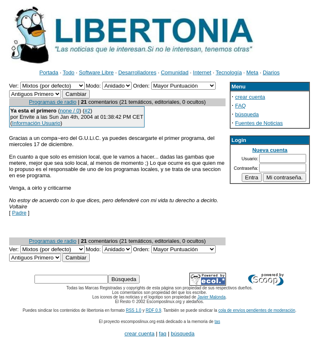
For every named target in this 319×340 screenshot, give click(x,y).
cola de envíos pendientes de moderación (256, 310)
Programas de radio (52, 102)
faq (163, 333)
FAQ (240, 106)
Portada (49, 72)
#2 (87, 111)
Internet (202, 72)
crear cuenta (250, 97)
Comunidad (175, 72)
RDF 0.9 (153, 310)
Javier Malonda (211, 297)
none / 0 (69, 111)
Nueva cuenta (269, 150)
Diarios (271, 72)
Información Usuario (36, 123)
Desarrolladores (137, 72)
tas (217, 321)
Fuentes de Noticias (259, 123)
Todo (68, 72)
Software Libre (96, 72)
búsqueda (247, 114)
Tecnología (229, 72)
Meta (252, 72)
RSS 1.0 (133, 310)
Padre (19, 213)
